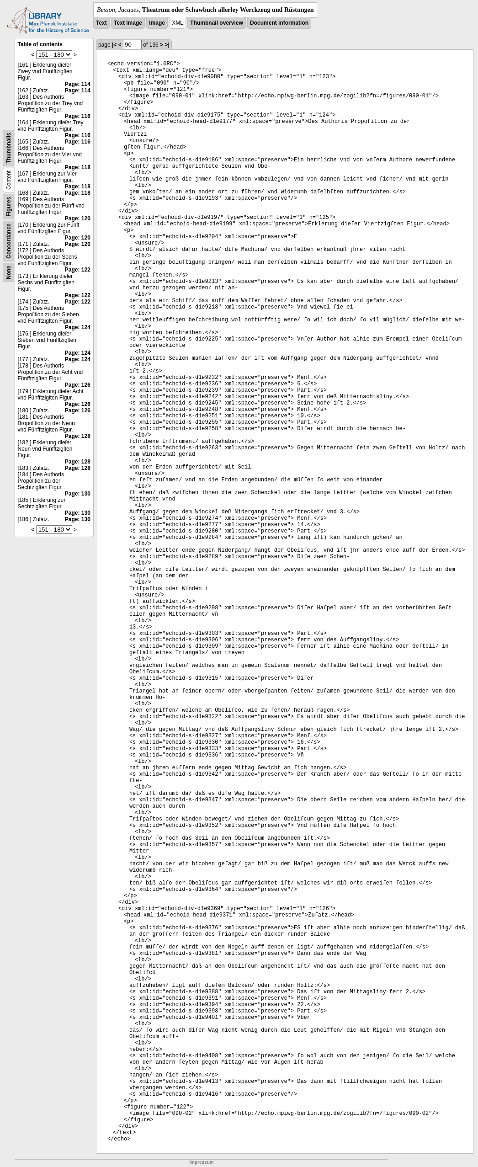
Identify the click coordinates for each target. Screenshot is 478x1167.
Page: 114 (77, 84)
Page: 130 (77, 493)
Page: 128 (77, 436)
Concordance (8, 241)
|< (114, 45)
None (8, 272)
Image (157, 23)
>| (167, 45)
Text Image (128, 23)
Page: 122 (77, 269)
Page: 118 (77, 167)
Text (101, 23)
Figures (8, 206)
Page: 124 (77, 327)
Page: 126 (77, 385)
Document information (279, 23)
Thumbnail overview (216, 23)
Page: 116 (77, 116)
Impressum (201, 1162)
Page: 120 (77, 218)
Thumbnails (8, 148)
